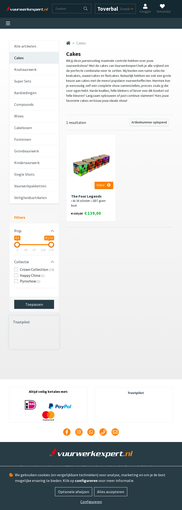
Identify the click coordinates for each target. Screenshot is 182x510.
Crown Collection (37, 269)
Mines (19, 116)
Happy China (32, 275)
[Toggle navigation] (8, 23)
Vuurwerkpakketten (30, 186)
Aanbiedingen (25, 92)
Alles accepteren (110, 491)
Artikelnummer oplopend (149, 122)
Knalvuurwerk (25, 69)
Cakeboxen (23, 127)
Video (103, 185)
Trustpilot (21, 322)
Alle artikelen (25, 46)
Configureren (91, 501)
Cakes (19, 57)
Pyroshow (30, 281)
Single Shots (24, 174)
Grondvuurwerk (26, 151)
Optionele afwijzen (73, 491)
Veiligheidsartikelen (30, 197)
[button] (34, 231)
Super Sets (22, 81)
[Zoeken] (66, 8)
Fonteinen (22, 139)
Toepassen (34, 304)
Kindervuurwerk (27, 162)
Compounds (24, 104)
